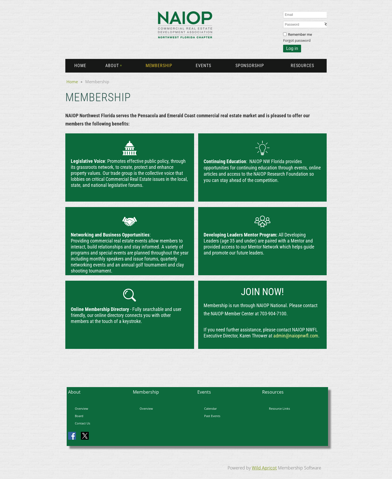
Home (72, 81)
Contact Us (82, 423)
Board (79, 416)
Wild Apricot (264, 468)
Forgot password (297, 40)
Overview (81, 408)
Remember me (300, 34)
